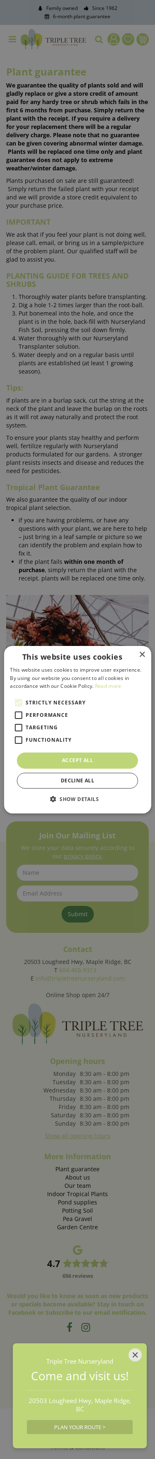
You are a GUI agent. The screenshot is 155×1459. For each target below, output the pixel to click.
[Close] (135, 1355)
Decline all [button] (77, 780)
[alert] (77, 729)
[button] (77, 799)
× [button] (142, 654)
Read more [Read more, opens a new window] (108, 685)
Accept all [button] (77, 760)
